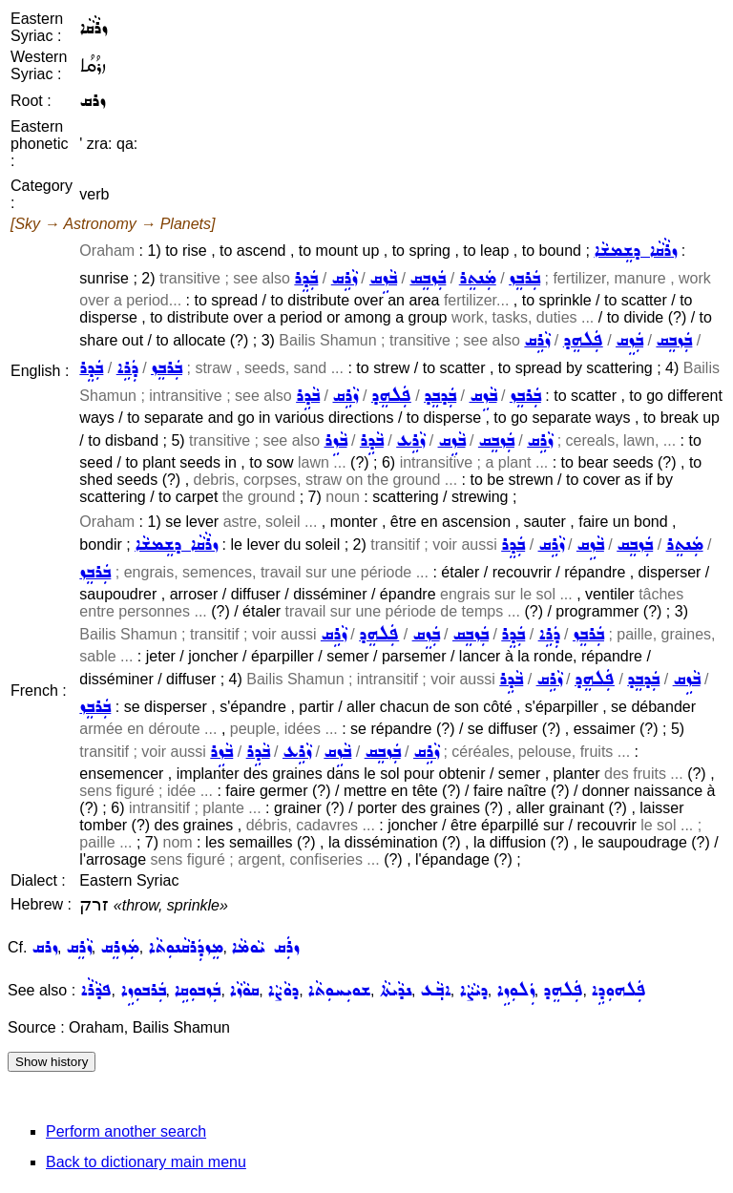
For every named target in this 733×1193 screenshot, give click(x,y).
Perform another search (126, 1131)
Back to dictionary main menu (146, 1162)
